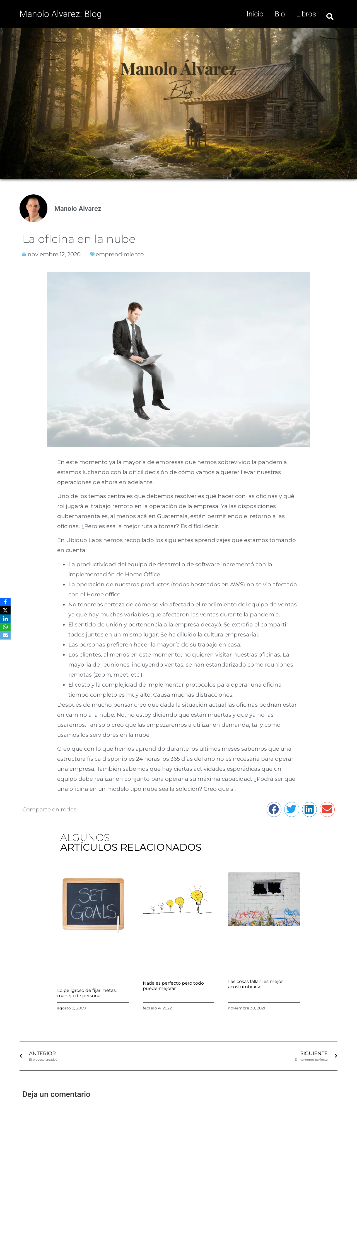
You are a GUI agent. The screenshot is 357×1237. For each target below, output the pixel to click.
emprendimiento (120, 254)
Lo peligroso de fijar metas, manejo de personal (87, 993)
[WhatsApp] (5, 627)
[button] (330, 16)
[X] (5, 610)
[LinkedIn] (5, 618)
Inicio (255, 14)
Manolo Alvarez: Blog (61, 14)
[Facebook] (5, 602)
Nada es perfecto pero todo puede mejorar (173, 985)
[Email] (5, 635)
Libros (306, 14)
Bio (280, 14)
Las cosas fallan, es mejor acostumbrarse (255, 984)
